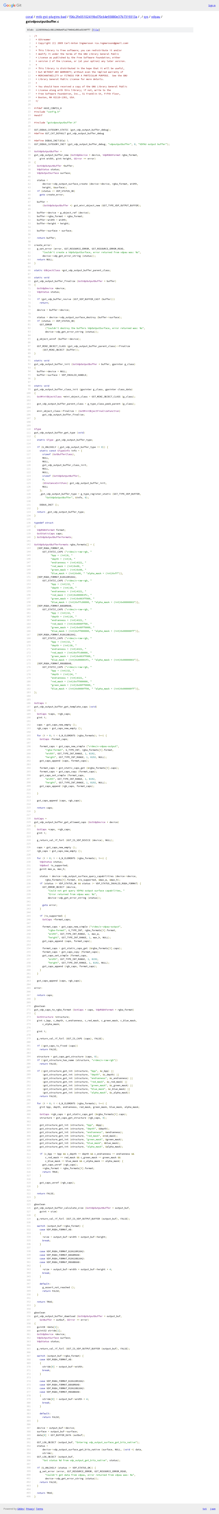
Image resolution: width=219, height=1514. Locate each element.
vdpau (155, 17)
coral (29, 17)
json (213, 1508)
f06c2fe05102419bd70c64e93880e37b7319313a (103, 17)
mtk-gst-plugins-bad (51, 17)
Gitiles (20, 1508)
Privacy (30, 1508)
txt (205, 1508)
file (96, 29)
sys (146, 17)
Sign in (212, 5)
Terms (39, 1508)
